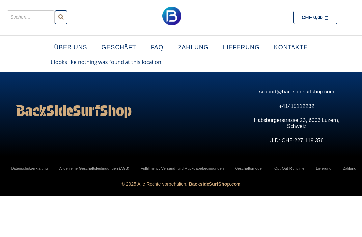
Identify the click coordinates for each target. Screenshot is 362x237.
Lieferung (241, 47)
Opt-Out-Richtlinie (289, 168)
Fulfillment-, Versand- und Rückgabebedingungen (182, 168)
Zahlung (193, 47)
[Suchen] (31, 17)
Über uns (70, 47)
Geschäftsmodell (249, 168)
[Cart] (315, 17)
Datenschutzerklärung (29, 168)
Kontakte (291, 47)
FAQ (157, 47)
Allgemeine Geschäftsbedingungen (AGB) (94, 168)
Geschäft (118, 47)
